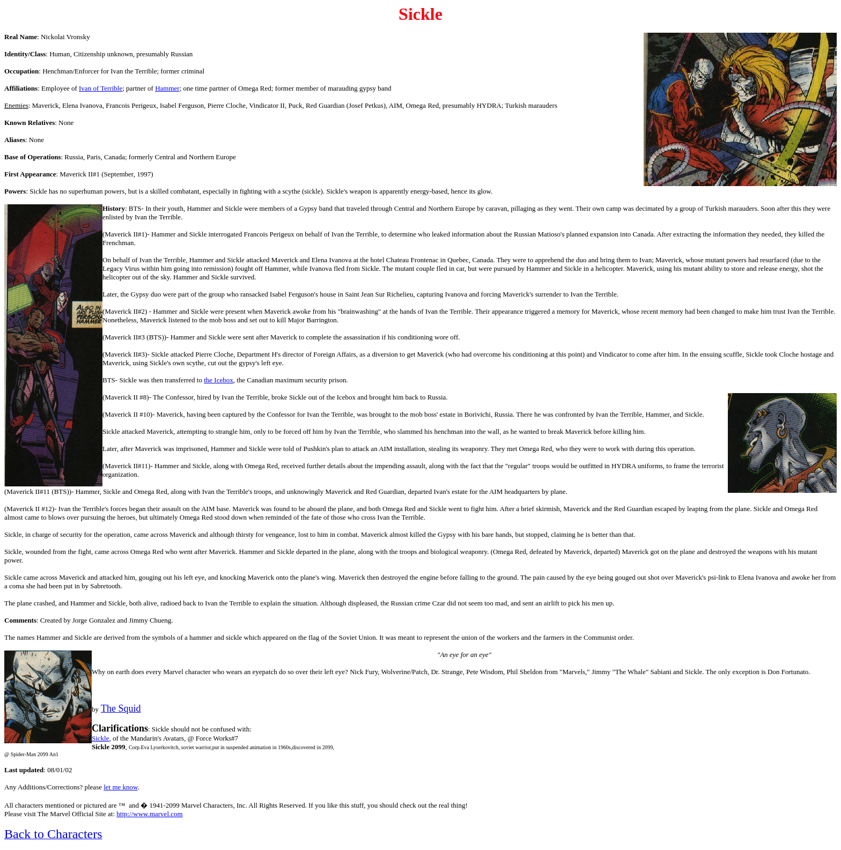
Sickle (100, 738)
